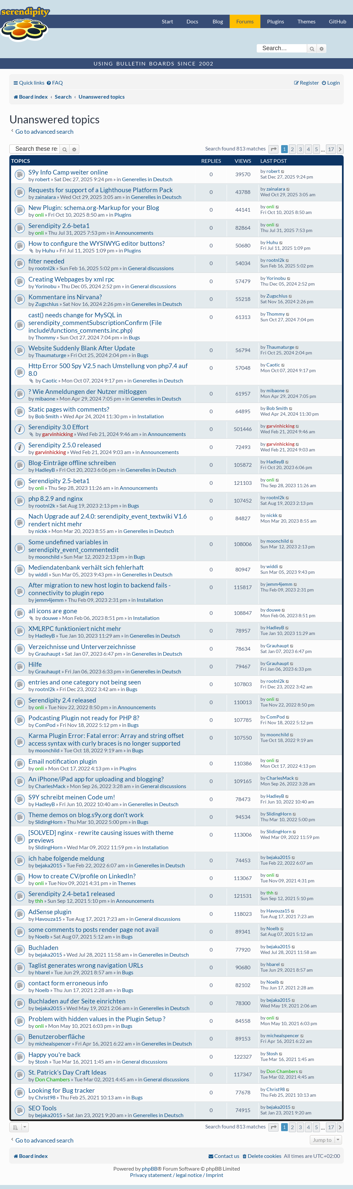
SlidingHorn (49, 822)
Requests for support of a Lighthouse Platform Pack (100, 190)
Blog (218, 21)
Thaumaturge (50, 355)
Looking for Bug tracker (61, 1090)
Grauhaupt (48, 653)
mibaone (45, 398)
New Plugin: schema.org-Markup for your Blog (93, 207)
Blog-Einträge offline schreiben (72, 462)
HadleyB (45, 469)
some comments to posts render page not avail (93, 929)
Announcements (134, 232)
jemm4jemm (49, 600)
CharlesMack (50, 786)
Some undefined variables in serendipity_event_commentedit (73, 545)
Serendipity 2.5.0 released (64, 445)
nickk (41, 531)
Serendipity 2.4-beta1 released (71, 893)
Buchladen (43, 947)
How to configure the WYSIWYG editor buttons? (96, 243)
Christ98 (45, 1097)
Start (167, 21)
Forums (245, 21)
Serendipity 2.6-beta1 (59, 225)
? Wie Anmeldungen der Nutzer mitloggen (87, 391)
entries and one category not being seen (84, 682)
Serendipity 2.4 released (62, 700)
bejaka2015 (48, 865)
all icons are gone (52, 611)
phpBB (149, 1168)
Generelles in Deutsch (147, 179)
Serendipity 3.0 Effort (58, 427)
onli (39, 214)
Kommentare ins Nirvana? (65, 297)
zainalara (45, 197)
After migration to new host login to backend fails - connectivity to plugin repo (99, 589)
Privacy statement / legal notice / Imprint (176, 1175)
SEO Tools (42, 1108)
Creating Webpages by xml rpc (71, 279)
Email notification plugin (62, 761)
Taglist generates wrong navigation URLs (85, 965)
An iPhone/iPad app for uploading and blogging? (96, 779)
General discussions (151, 268)
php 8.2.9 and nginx (55, 498)
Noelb (42, 936)
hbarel (42, 972)
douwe (50, 618)
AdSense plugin (50, 911)
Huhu (48, 250)
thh (39, 900)
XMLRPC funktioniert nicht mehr (74, 628)
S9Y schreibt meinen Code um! (71, 797)
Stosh (41, 1061)
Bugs (134, 337)
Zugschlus (46, 304)
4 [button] (308, 149)
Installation (150, 416)
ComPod (45, 725)
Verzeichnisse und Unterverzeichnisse (82, 646)
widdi (41, 574)
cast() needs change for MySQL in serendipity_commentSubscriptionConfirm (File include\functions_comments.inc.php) (95, 322)
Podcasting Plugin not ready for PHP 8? (83, 718)
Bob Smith (47, 416)
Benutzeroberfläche (56, 1036)
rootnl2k (45, 268)
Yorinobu (45, 286)
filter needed (46, 261)
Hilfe (35, 664)
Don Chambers (52, 1079)
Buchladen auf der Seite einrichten (77, 1001)
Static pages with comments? (68, 409)
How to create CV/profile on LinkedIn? (82, 876)
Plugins (275, 21)
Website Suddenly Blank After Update (81, 348)
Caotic (49, 380)
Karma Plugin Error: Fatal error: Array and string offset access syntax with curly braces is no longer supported (106, 739)
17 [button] (331, 149)
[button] (273, 149)
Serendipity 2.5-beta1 (59, 480)
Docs (192, 21)
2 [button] (292, 149)
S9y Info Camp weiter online (68, 172)
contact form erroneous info (68, 983)
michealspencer (53, 1043)
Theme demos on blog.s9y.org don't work (86, 815)
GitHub (337, 21)
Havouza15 (48, 918)
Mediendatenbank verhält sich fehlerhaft (86, 567)
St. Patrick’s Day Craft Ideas (67, 1072)
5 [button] (316, 149)
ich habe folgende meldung (66, 858)
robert (42, 179)
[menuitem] (54, 82)
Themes (307, 21)
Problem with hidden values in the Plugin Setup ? (96, 1018)
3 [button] (300, 149)
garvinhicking (57, 434)
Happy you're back (54, 1054)
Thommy (45, 337)
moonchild (47, 556)
